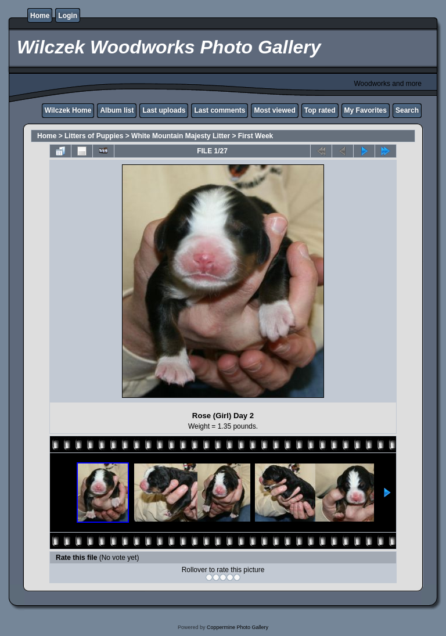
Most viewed (274, 110)
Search (407, 110)
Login (67, 16)
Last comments (219, 110)
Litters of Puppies (93, 136)
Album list (117, 110)
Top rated (320, 110)
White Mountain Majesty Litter (180, 136)
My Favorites (365, 110)
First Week (255, 136)
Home (39, 16)
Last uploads (163, 110)
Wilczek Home (68, 110)
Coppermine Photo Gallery (237, 627)
